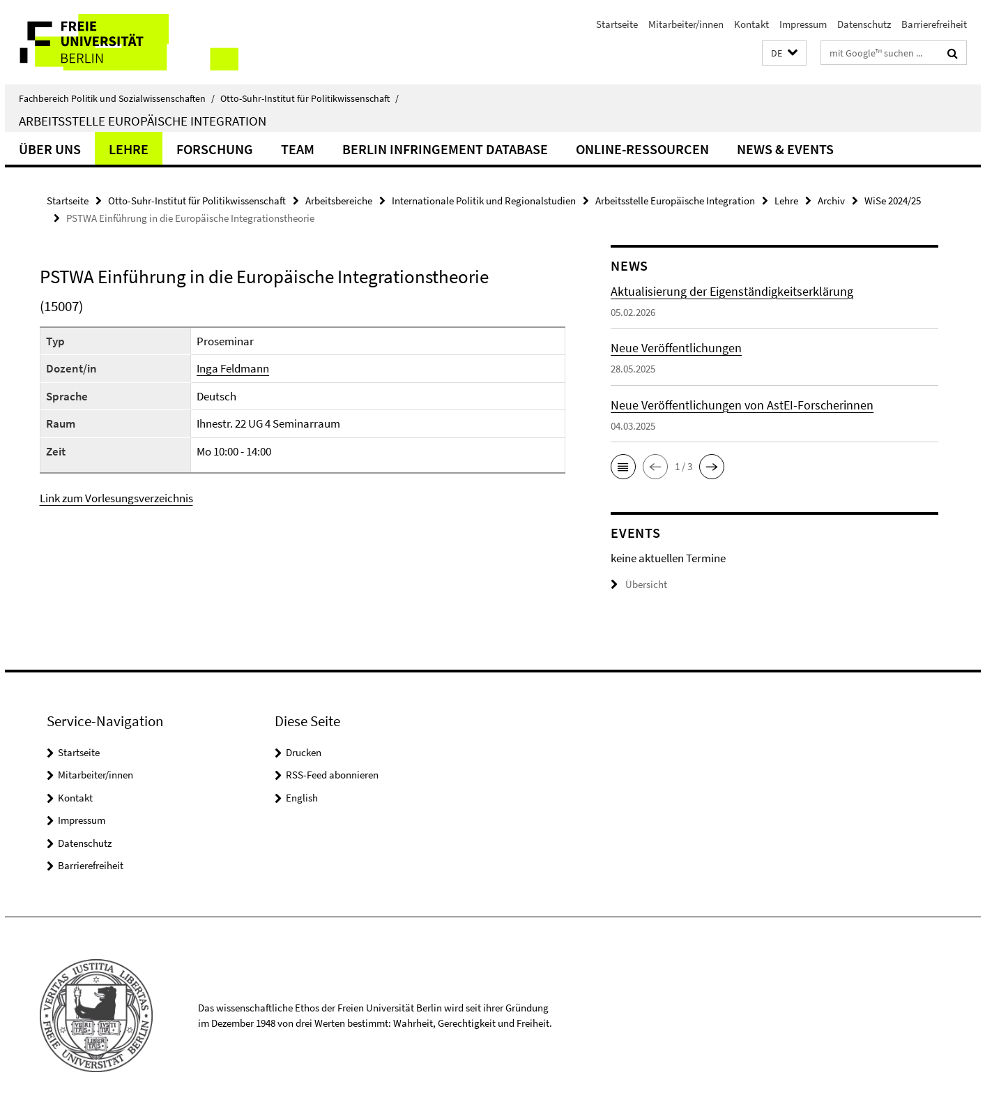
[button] (784, 53)
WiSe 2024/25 (892, 200)
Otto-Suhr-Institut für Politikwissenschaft (309, 98)
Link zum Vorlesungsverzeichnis (116, 498)
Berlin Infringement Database (445, 149)
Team (297, 149)
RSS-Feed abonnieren (332, 774)
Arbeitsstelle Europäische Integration (142, 120)
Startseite (617, 24)
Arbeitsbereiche (338, 200)
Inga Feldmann (233, 368)
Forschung (214, 149)
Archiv (831, 200)
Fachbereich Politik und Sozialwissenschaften (117, 98)
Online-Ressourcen (642, 149)
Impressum (803, 24)
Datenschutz (864, 24)
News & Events (785, 149)
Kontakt (751, 24)
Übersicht (639, 584)
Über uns (50, 149)
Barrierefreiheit (934, 24)
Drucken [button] (303, 752)
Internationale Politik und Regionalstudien (484, 200)
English (302, 797)
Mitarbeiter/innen (686, 24)
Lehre (128, 149)
